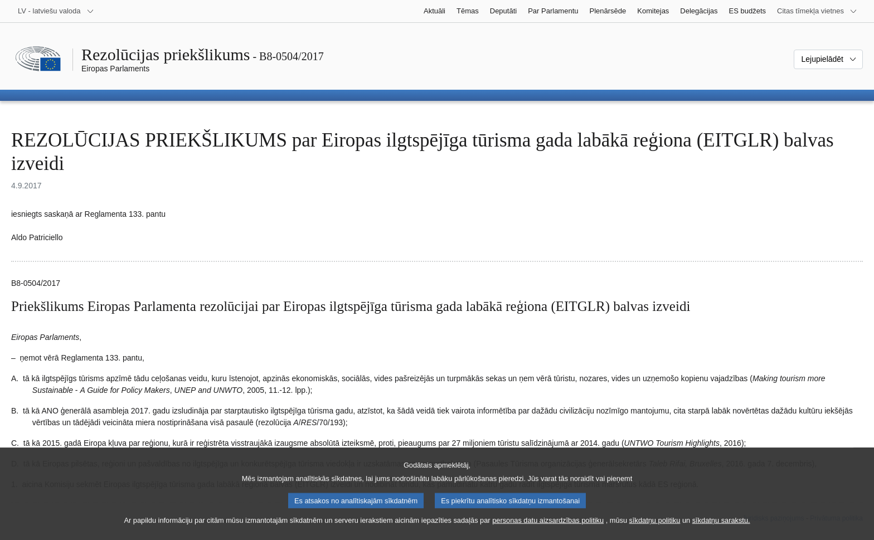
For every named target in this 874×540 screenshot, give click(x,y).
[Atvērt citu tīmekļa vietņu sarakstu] (817, 11)
